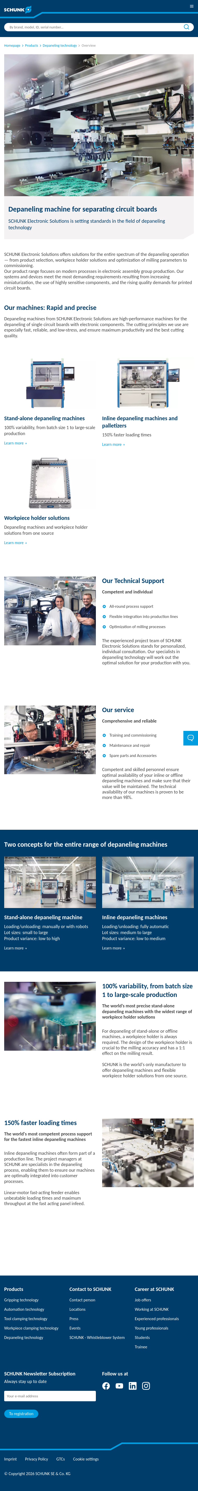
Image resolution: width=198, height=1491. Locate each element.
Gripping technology (21, 1299)
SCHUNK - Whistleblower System (97, 1337)
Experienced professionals (157, 1318)
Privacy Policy (36, 1459)
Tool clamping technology (25, 1318)
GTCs (60, 1459)
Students (142, 1337)
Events (74, 1328)
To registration (21, 1413)
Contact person (82, 1299)
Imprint (10, 1459)
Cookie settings (86, 1459)
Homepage (12, 45)
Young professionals (151, 1328)
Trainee (141, 1346)
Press (73, 1318)
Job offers (143, 1299)
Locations (77, 1309)
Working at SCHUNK (151, 1309)
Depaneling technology (23, 1337)
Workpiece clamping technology (31, 1328)
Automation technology (24, 1309)
